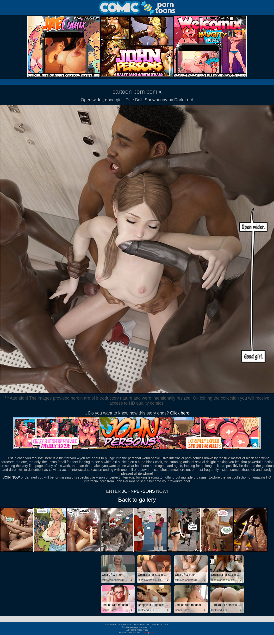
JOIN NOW (11, 477)
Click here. (180, 413)
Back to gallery (137, 499)
